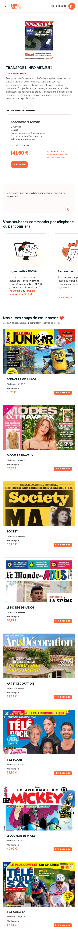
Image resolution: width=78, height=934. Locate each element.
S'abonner (19, 165)
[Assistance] (71, 6)
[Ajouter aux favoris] (68, 209)
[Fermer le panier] (6, 6)
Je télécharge (65, 297)
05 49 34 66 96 (58, 6)
